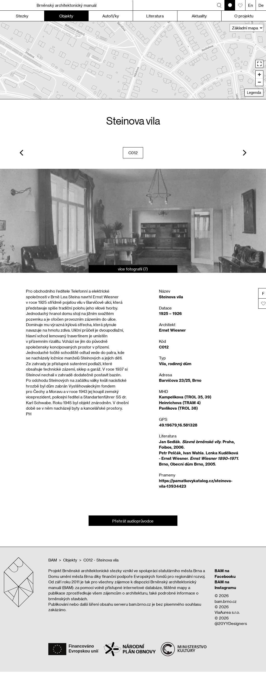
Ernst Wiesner (172, 330)
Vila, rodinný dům (175, 363)
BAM (52, 560)
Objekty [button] (66, 16)
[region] (133, 60)
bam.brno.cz (226, 601)
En (250, 5)
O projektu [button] (243, 16)
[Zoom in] (259, 74)
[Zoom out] (259, 82)
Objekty (70, 560)
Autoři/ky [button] (110, 16)
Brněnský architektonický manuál (66, 5)
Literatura (155, 16)
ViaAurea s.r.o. (227, 612)
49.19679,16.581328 (178, 425)
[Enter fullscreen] (259, 64)
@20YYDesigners (231, 623)
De (261, 5)
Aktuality (199, 16)
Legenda (254, 93)
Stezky (22, 16)
